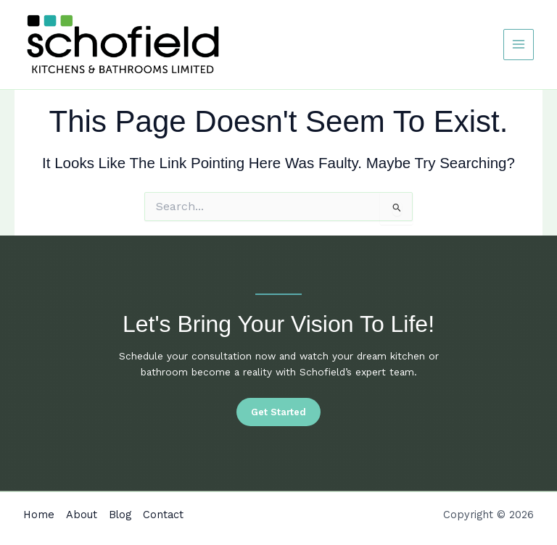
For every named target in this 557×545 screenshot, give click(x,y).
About (81, 514)
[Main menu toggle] (519, 44)
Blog (120, 514)
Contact (163, 514)
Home (38, 514)
